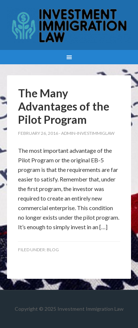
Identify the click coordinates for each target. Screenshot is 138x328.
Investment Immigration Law (69, 25)
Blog (53, 249)
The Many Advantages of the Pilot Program (63, 106)
